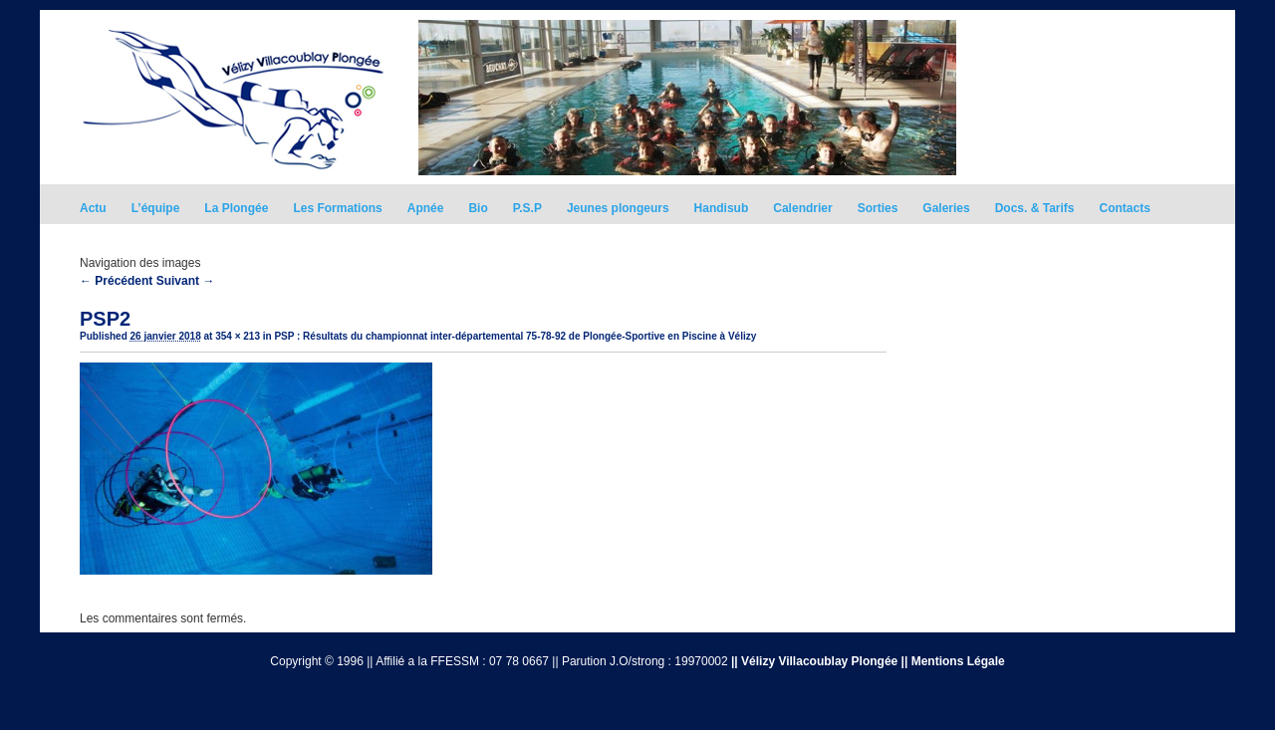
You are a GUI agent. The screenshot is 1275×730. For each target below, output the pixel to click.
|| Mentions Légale (953, 661)
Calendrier (802, 208)
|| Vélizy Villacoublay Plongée (814, 661)
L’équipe (155, 208)
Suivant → (185, 281)
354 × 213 (237, 336)
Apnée (425, 208)
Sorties (878, 208)
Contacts (1125, 208)
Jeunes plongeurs (618, 208)
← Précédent (116, 281)
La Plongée (236, 208)
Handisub (721, 208)
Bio (477, 208)
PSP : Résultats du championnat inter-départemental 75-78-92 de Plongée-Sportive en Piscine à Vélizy (515, 336)
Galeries (945, 208)
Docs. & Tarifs (1035, 208)
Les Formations (337, 208)
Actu (93, 208)
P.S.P (527, 208)
